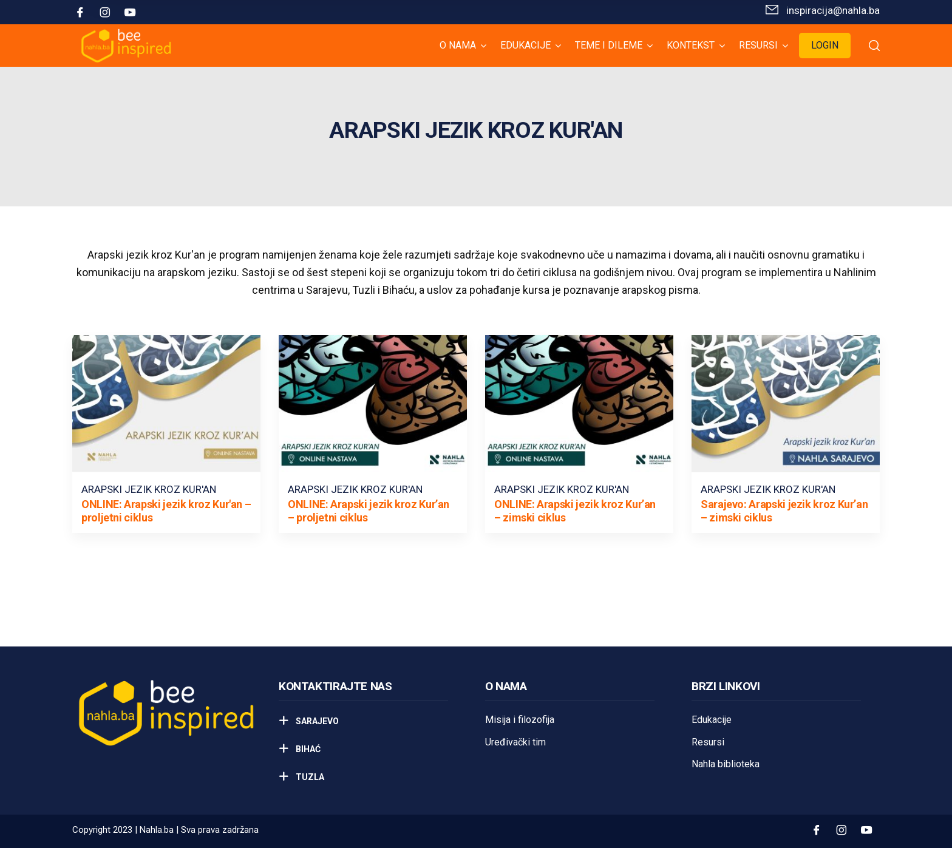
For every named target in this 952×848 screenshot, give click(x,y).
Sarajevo (316, 721)
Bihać (307, 749)
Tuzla (309, 777)
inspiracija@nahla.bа (833, 10)
